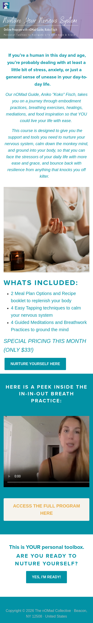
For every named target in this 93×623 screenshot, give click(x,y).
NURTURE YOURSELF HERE (35, 364)
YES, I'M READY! (46, 577)
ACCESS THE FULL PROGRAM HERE (46, 509)
